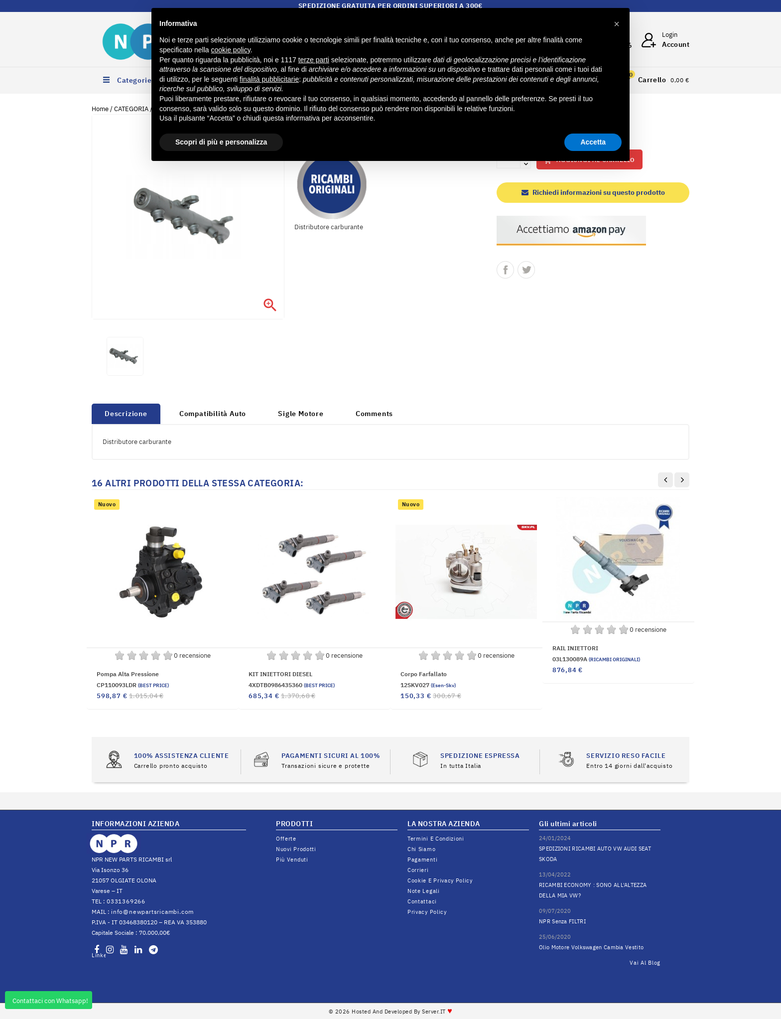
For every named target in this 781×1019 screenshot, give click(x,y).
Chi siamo (421, 849)
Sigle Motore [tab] (301, 413)
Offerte (286, 838)
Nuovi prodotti (296, 849)
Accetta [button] (593, 142)
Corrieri (418, 870)
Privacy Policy (427, 911)
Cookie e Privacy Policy (440, 880)
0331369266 (126, 901)
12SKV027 (428, 685)
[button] (617, 24)
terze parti (313, 60)
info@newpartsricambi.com (152, 911)
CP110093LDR (133, 685)
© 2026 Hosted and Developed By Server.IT (391, 1011)
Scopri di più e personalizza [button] (221, 142)
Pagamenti (422, 859)
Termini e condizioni (435, 838)
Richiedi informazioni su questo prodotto (593, 192)
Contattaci (422, 901)
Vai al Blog (645, 962)
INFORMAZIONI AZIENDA (135, 823)
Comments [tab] (374, 413)
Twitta (526, 270)
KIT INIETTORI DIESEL (280, 674)
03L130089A (596, 659)
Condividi (505, 270)
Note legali (423, 890)
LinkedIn (99, 955)
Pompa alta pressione (128, 674)
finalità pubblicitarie (269, 79)
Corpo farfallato (423, 674)
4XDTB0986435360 (292, 685)
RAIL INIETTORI (575, 648)
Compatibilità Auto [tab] (212, 413)
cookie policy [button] (231, 50)
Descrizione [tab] (126, 413)
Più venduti (292, 859)
